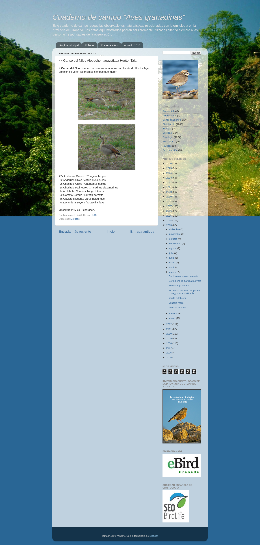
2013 (169, 225)
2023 (169, 177)
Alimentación (169, 115)
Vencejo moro (176, 303)
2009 (169, 338)
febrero (173, 313)
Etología (167, 128)
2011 (169, 329)
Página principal (69, 45)
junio (172, 257)
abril (171, 267)
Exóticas (75, 218)
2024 (169, 173)
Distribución (168, 124)
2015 (169, 215)
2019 (169, 196)
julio (171, 253)
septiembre (175, 243)
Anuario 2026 (132, 45)
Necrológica (168, 141)
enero (172, 318)
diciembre (174, 229)
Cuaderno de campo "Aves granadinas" (118, 17)
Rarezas (167, 145)
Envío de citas (109, 45)
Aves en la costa (178, 307)
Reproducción (169, 150)
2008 (169, 343)
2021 (169, 187)
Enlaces (89, 45)
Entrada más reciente (75, 231)
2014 (169, 220)
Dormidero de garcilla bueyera (185, 281)
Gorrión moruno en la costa (183, 276)
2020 (169, 192)
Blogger (154, 536)
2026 (169, 163)
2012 (169, 324)
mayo (172, 262)
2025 (169, 168)
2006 (169, 352)
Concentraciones (171, 119)
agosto (173, 248)
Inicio (111, 231)
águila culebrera (177, 298)
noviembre (175, 234)
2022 (169, 182)
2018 (169, 201)
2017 (169, 206)
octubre (173, 239)
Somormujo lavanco (179, 285)
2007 (169, 348)
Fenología (167, 137)
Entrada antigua (142, 231)
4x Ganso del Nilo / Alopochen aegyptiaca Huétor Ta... (185, 292)
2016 (169, 211)
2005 (169, 357)
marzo (173, 272)
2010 (169, 333)
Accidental (168, 111)
